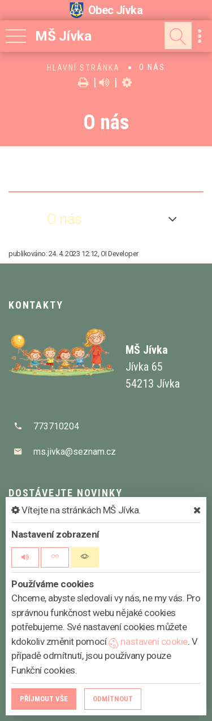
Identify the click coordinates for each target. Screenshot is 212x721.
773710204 (56, 426)
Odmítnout (113, 698)
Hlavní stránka (83, 67)
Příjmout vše (44, 698)
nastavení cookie (148, 641)
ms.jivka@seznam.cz (74, 451)
